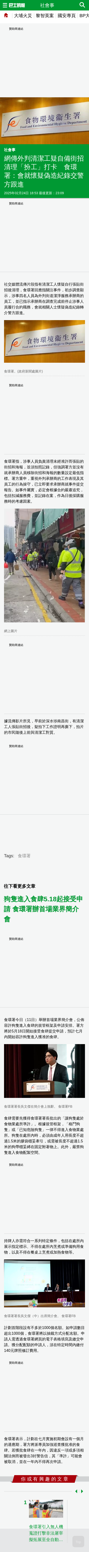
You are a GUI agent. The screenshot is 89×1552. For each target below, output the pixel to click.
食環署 (24, 855)
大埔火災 (23, 15)
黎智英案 (45, 15)
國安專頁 (67, 15)
